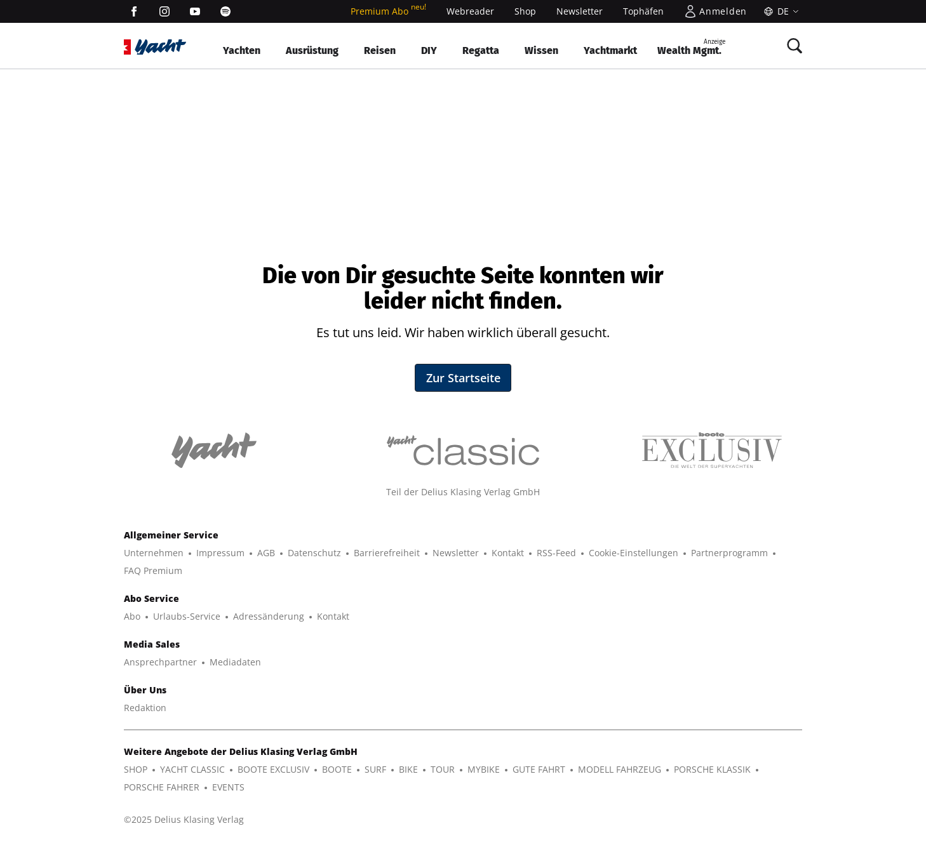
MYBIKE (483, 769)
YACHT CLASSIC (192, 769)
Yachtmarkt (610, 50)
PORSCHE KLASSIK (712, 769)
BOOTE (337, 769)
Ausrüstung (312, 50)
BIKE (408, 769)
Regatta (480, 50)
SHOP (135, 769)
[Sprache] (779, 11)
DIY (429, 50)
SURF (375, 769)
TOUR (443, 769)
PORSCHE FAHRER (161, 787)
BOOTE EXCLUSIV (273, 769)
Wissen (541, 50)
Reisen (380, 50)
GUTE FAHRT (539, 769)
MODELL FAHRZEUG (619, 769)
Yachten (241, 50)
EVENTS (228, 787)
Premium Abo (388, 11)
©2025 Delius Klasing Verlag (184, 819)
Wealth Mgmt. (691, 47)
